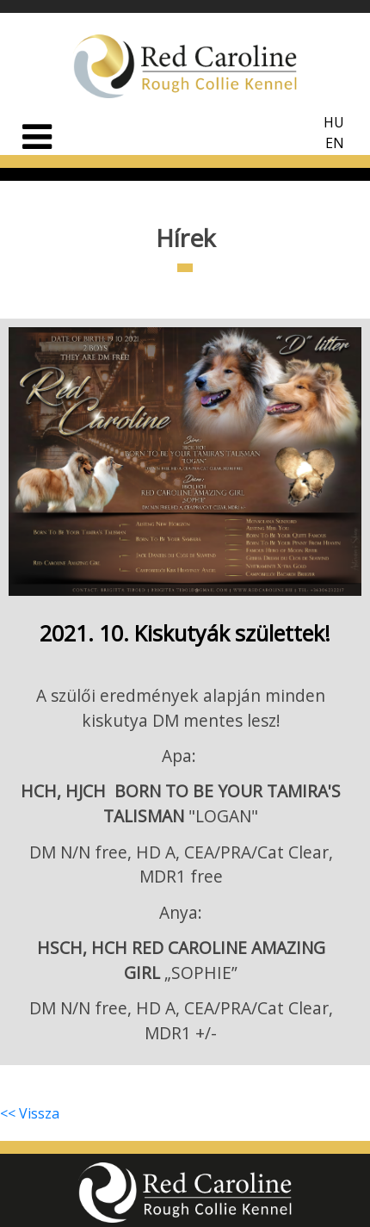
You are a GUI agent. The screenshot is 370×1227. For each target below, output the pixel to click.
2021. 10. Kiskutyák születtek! (185, 633)
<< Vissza (29, 1113)
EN (334, 142)
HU (334, 122)
